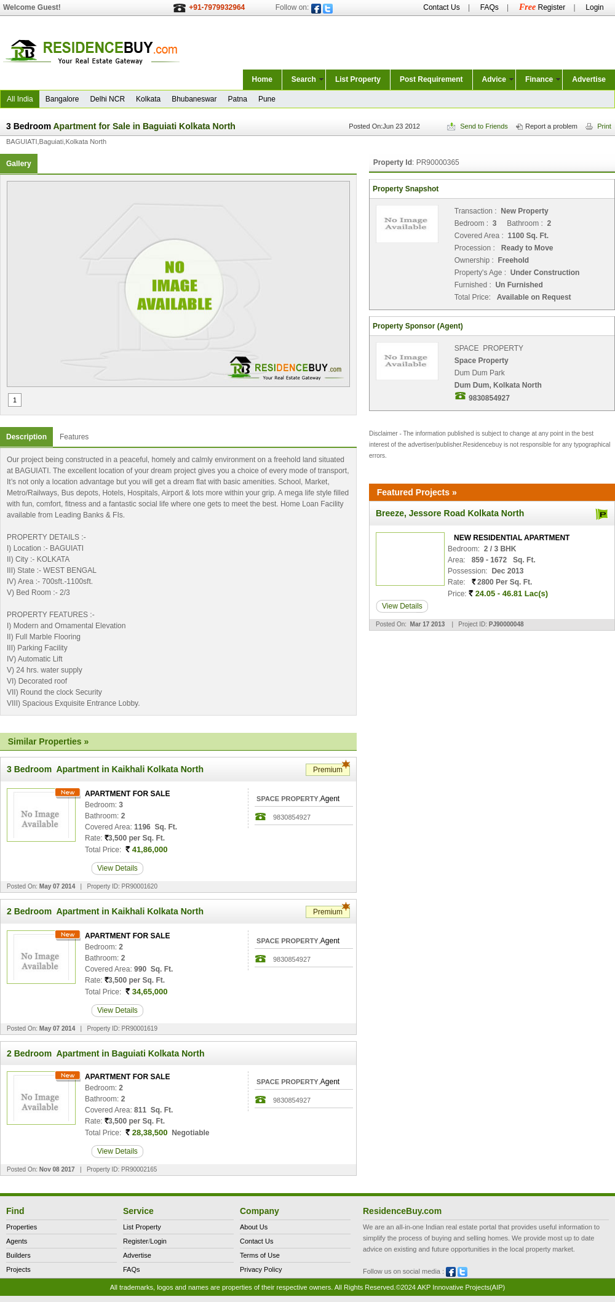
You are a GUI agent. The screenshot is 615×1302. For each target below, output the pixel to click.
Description (26, 437)
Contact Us (441, 7)
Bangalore (62, 99)
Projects (18, 1269)
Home (262, 79)
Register (542, 7)
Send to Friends (477, 126)
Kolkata (148, 99)
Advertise (589, 79)
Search (304, 79)
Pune (267, 99)
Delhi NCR (107, 99)
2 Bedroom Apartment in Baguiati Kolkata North (106, 1053)
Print (598, 126)
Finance (539, 79)
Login (594, 7)
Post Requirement (431, 79)
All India (20, 99)
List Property (358, 79)
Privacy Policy (261, 1269)
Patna (237, 99)
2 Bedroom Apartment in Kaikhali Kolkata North (105, 911)
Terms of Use (260, 1255)
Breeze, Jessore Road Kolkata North (450, 513)
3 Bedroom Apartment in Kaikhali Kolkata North (105, 769)
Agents (16, 1241)
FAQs (489, 7)
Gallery (18, 163)
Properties (21, 1227)
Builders (18, 1255)
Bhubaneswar (194, 99)
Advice (494, 79)
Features (74, 437)
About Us (254, 1227)
